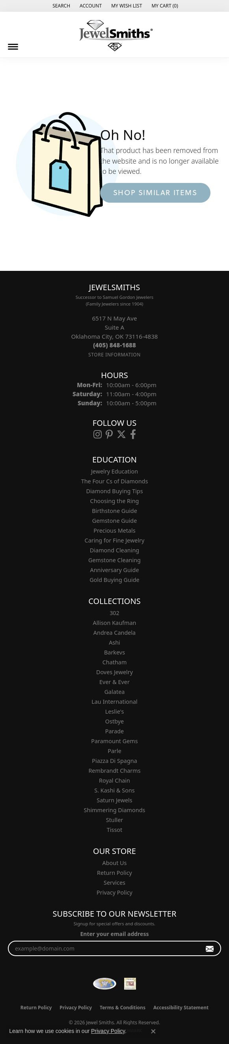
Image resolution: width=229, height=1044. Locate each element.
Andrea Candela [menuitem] (114, 632)
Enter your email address (114, 934)
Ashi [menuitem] (114, 642)
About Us (114, 863)
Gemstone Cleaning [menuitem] (114, 560)
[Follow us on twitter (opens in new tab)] (121, 434)
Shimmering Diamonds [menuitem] (114, 810)
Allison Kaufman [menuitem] (114, 622)
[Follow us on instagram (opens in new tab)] (97, 434)
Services (114, 882)
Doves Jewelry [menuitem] (114, 672)
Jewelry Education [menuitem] (114, 471)
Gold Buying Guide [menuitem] (114, 580)
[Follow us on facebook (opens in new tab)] (133, 434)
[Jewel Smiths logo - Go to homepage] (114, 36)
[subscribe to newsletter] (209, 948)
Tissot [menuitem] (114, 829)
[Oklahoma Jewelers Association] (130, 984)
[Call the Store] (114, 345)
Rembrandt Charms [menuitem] (114, 770)
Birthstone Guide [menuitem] (114, 511)
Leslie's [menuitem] (114, 711)
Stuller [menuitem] (114, 820)
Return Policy (114, 872)
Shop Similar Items (155, 192)
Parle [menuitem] (114, 751)
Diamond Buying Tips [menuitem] (114, 491)
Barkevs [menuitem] (114, 652)
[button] (60, 6)
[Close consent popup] (153, 1031)
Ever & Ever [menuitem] (114, 682)
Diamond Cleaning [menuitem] (114, 550)
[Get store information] (114, 354)
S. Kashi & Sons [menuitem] (114, 790)
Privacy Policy (114, 892)
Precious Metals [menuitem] (114, 530)
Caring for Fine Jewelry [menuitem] (115, 540)
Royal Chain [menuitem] (114, 780)
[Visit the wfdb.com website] (104, 984)
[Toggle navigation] (13, 47)
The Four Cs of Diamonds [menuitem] (114, 481)
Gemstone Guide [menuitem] (114, 520)
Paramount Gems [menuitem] (114, 741)
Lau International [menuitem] (114, 701)
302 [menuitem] (114, 613)
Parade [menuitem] (114, 731)
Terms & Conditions (122, 1007)
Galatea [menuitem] (114, 691)
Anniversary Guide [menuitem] (114, 570)
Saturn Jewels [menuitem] (114, 800)
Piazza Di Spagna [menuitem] (114, 760)
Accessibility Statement (181, 1007)
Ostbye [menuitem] (114, 721)
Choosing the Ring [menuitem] (114, 501)
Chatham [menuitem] (114, 662)
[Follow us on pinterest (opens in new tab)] (109, 434)
